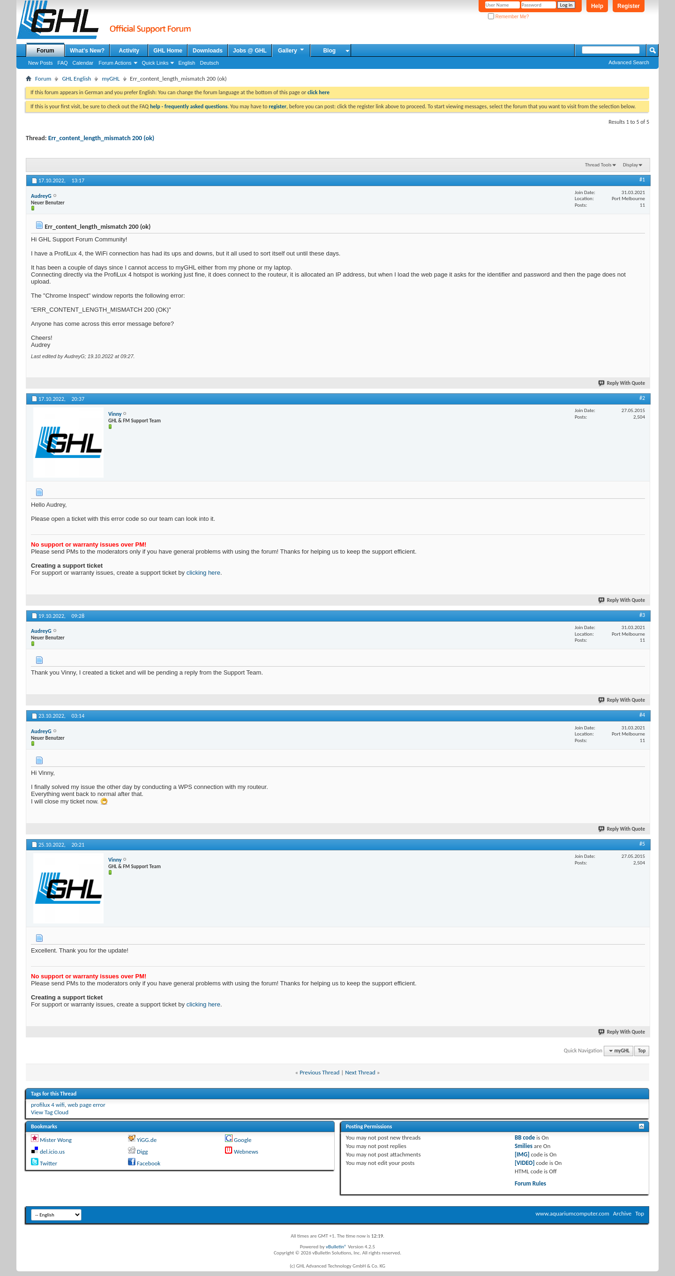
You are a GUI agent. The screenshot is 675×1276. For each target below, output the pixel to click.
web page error (86, 1104)
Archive (622, 1213)
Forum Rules (530, 1183)
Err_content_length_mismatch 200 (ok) (101, 138)
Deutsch (209, 63)
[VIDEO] (525, 1162)
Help (597, 6)
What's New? (87, 50)
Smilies (523, 1145)
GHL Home (167, 50)
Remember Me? (508, 16)
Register (628, 6)
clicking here (203, 572)
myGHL (111, 78)
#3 (642, 615)
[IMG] (522, 1154)
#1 (642, 179)
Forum (45, 50)
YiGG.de (147, 1139)
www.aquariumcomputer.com (572, 1213)
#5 (642, 844)
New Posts (40, 63)
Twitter (48, 1163)
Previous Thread (319, 1072)
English (186, 63)
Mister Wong (56, 1139)
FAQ (63, 63)
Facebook (148, 1163)
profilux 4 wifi (48, 1104)
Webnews (246, 1151)
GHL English (76, 78)
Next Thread (360, 1072)
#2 (642, 398)
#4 (642, 715)
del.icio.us (52, 1151)
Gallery (291, 50)
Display (630, 165)
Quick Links (155, 63)
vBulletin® (336, 1247)
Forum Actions (114, 63)
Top (641, 1051)
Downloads (208, 50)
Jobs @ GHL (250, 50)
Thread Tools (598, 165)
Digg (142, 1151)
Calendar (83, 63)
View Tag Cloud (49, 1112)
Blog (329, 50)
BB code (525, 1137)
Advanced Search (628, 62)
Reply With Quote (622, 383)
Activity (129, 50)
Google (242, 1139)
